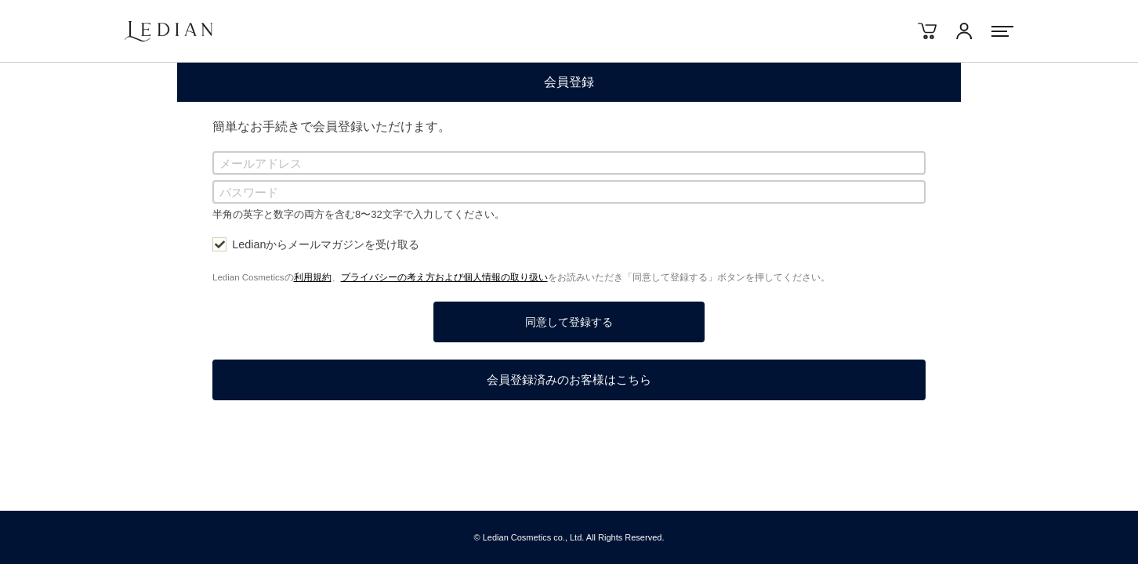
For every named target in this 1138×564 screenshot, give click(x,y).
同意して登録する (569, 322)
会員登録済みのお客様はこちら (569, 379)
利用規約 (313, 277)
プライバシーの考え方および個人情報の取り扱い (444, 277)
